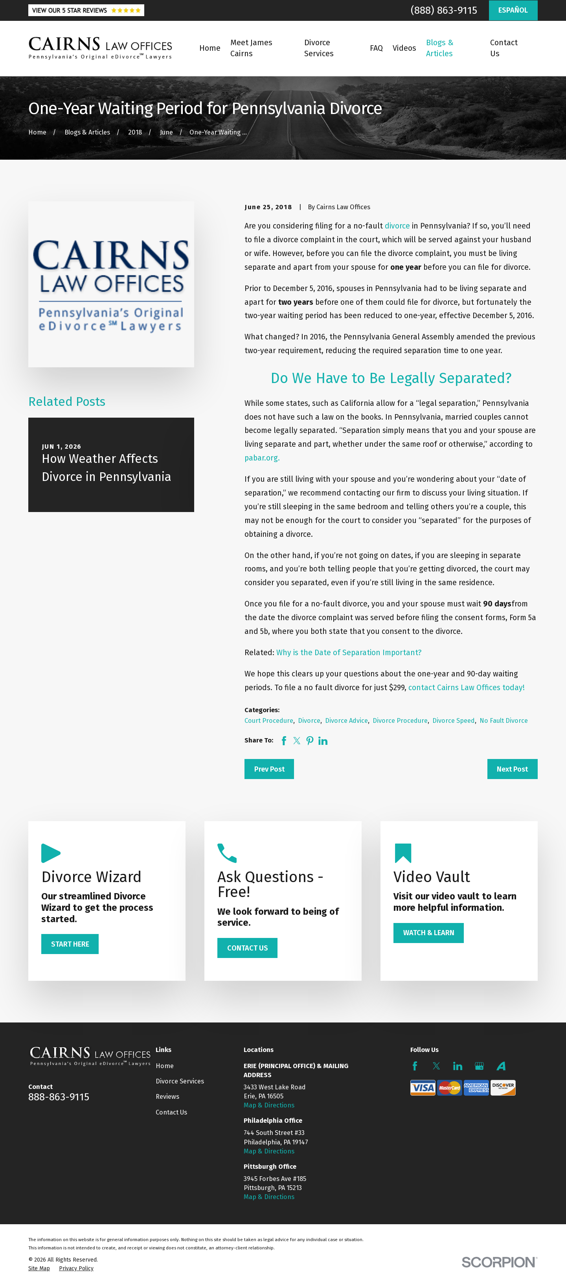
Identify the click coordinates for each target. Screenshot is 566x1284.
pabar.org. (262, 457)
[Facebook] (414, 1065)
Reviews (167, 1096)
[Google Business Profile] (479, 1065)
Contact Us (171, 1112)
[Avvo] (500, 1065)
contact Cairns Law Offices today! (466, 687)
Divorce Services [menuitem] (319, 48)
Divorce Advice (346, 720)
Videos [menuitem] (404, 48)
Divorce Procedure (400, 720)
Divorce (309, 720)
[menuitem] (39, 1268)
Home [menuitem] (210, 48)
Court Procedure (268, 720)
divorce (397, 225)
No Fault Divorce (504, 720)
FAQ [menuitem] (376, 48)
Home (165, 1066)
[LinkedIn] (457, 1065)
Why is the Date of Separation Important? (348, 652)
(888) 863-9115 (444, 10)
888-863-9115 (58, 1097)
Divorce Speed (453, 720)
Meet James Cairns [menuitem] (251, 48)
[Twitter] (436, 1065)
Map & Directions (269, 1105)
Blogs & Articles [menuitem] (440, 48)
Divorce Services (180, 1081)
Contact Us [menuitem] (504, 48)
